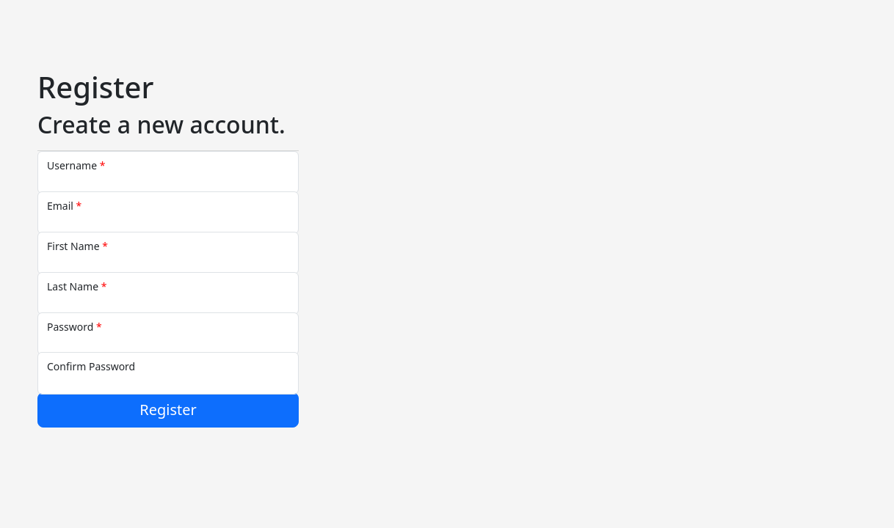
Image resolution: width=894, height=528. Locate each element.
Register (168, 409)
